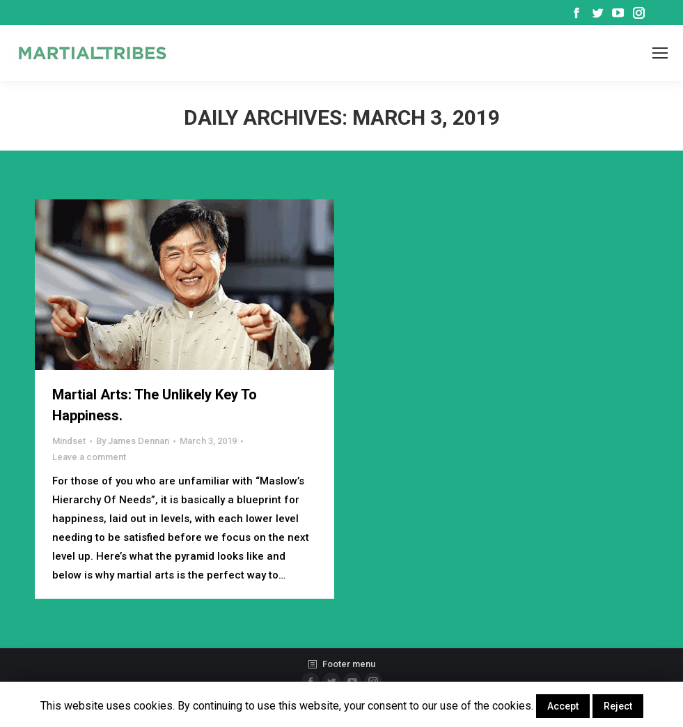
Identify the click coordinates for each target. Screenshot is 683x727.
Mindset (69, 441)
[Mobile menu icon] (660, 53)
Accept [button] (563, 706)
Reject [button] (618, 706)
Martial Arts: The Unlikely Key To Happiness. (154, 405)
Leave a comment (89, 457)
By (132, 441)
